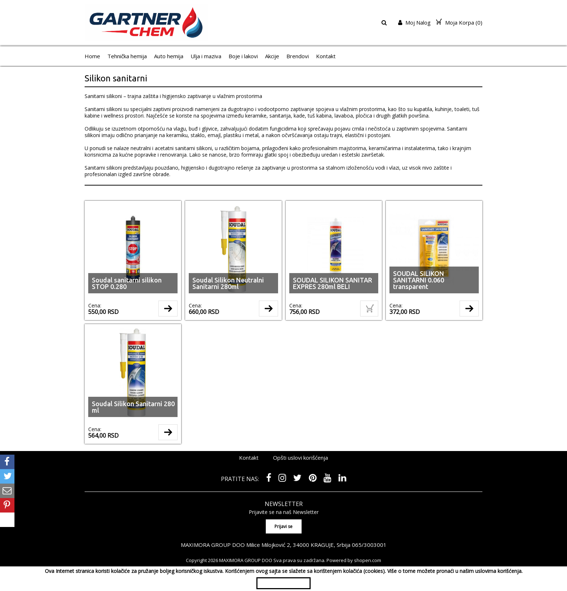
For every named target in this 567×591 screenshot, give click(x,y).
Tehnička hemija (127, 56)
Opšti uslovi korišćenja (300, 457)
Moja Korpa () (459, 22)
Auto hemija (168, 56)
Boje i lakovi (243, 56)
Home (92, 56)
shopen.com (367, 560)
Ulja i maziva (206, 56)
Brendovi (297, 56)
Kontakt (326, 56)
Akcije (272, 56)
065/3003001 (369, 544)
